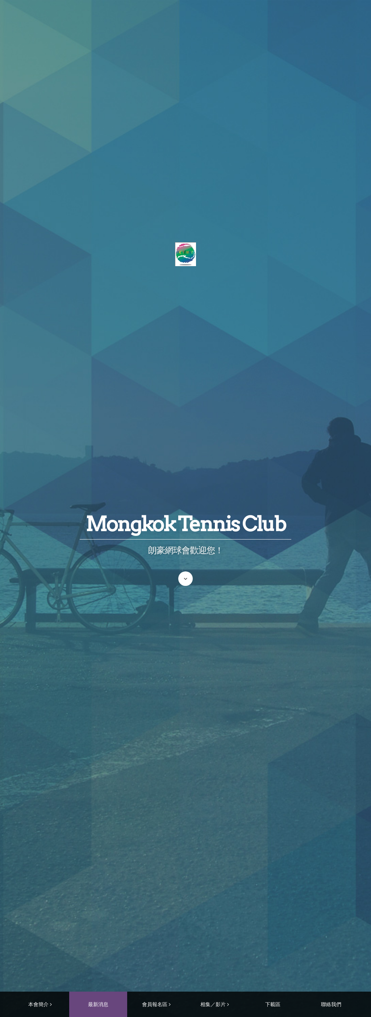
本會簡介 (38, 1004)
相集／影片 (213, 1004)
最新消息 (98, 1004)
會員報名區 (154, 1004)
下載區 (272, 1004)
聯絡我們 (331, 1004)
